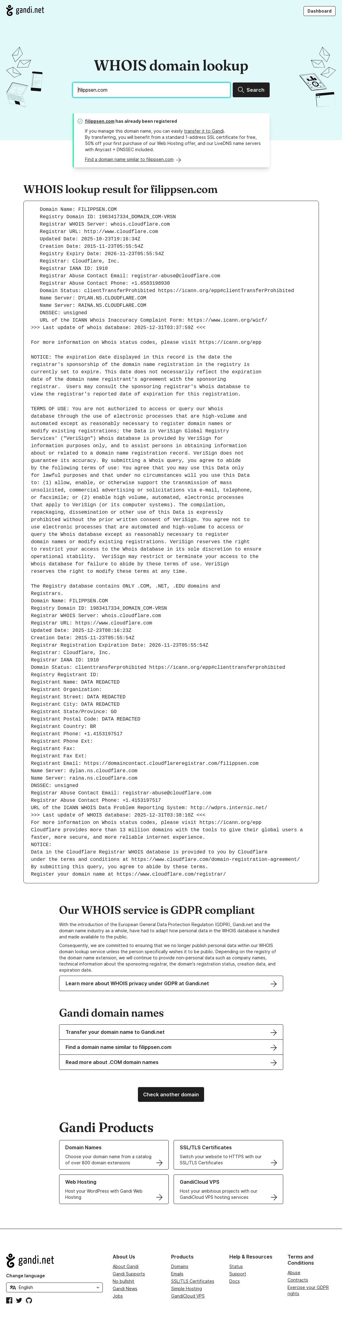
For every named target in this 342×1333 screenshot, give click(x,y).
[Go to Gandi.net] (25, 10)
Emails (177, 1273)
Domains (179, 1266)
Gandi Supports (129, 1273)
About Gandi (126, 1266)
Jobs (118, 1296)
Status (236, 1266)
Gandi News (125, 1288)
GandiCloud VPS (188, 1296)
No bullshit (123, 1281)
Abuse (294, 1272)
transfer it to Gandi (204, 131)
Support (237, 1273)
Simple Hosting (186, 1288)
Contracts (298, 1280)
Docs (234, 1281)
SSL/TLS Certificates (192, 1281)
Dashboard (320, 11)
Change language (25, 1275)
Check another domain (171, 1094)
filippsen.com (100, 121)
